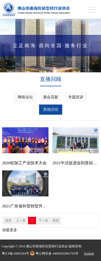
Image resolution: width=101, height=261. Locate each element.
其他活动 (50, 109)
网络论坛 (25, 97)
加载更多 (9, 230)
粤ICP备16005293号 (15, 253)
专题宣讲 (75, 97)
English (89, 253)
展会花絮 (50, 97)
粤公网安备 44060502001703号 (54, 253)
